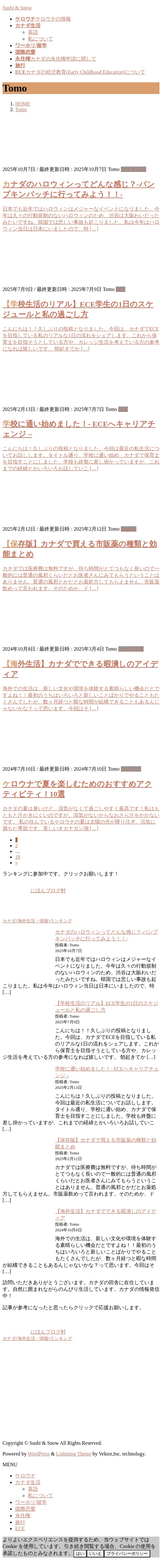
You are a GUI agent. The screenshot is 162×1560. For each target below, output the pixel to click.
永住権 (22, 1515)
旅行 (20, 1522)
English (128, 529)
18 (17, 857)
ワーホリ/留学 (31, 1502)
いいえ (95, 1553)
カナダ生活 (133, 169)
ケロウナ (131, 769)
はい (80, 1553)
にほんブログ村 (34, 890)
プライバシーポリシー (127, 1553)
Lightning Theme (73, 1453)
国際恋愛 (25, 1509)
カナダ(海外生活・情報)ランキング (37, 920)
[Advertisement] (81, 1391)
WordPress (39, 1453)
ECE (120, 289)
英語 (33, 32)
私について (40, 38)
